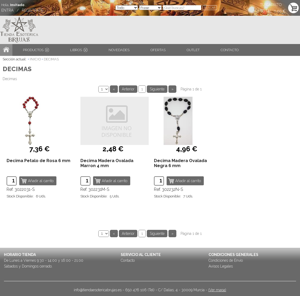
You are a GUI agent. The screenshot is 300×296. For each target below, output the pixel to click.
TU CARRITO (271, 5)
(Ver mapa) (217, 290)
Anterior (128, 89)
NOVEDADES (119, 50)
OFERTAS (158, 50)
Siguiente (157, 89)
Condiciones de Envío (226, 260)
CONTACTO (230, 50)
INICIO (35, 59)
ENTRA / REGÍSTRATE (22, 10)
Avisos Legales (221, 266)
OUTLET (193, 50)
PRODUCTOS (36, 50)
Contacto (128, 260)
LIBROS (79, 50)
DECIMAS (51, 59)
